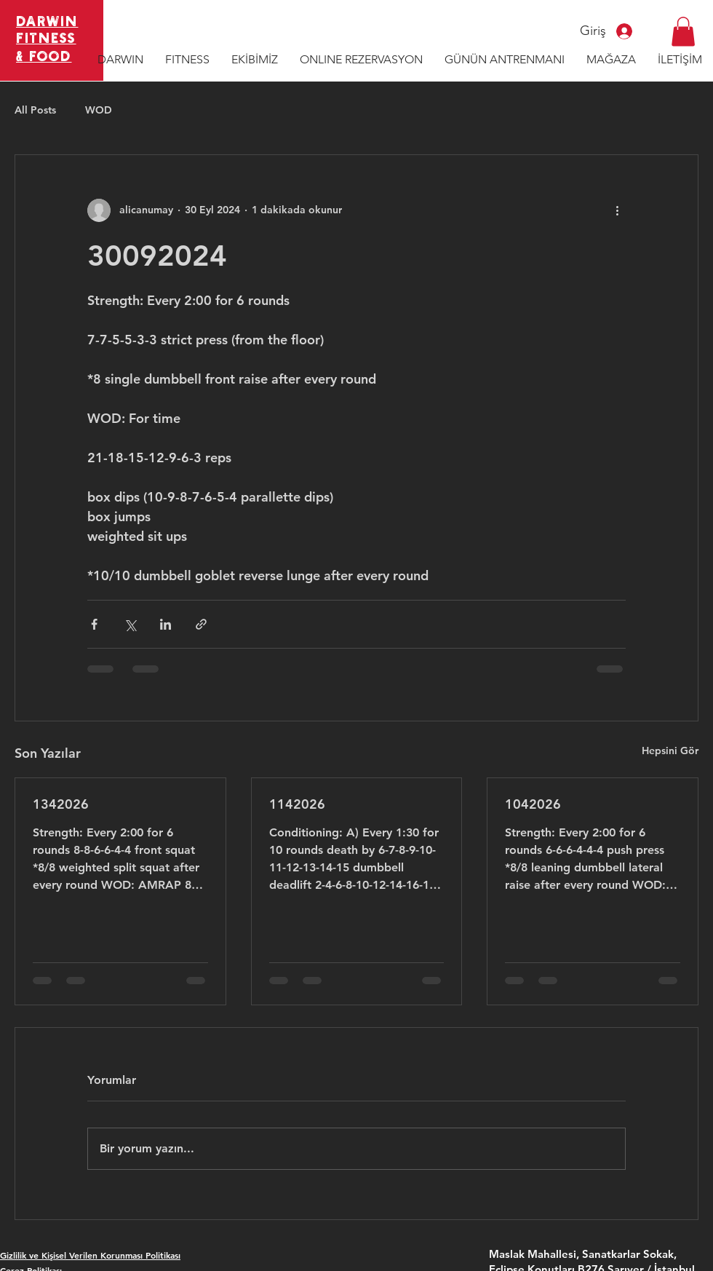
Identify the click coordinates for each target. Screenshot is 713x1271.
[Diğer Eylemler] (617, 210)
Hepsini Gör (670, 750)
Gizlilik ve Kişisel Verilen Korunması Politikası (90, 1255)
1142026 (297, 804)
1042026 (533, 804)
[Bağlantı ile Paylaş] (201, 624)
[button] (683, 32)
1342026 (61, 804)
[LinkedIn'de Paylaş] (165, 624)
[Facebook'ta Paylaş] (94, 624)
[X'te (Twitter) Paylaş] (130, 624)
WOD (98, 109)
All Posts (35, 109)
